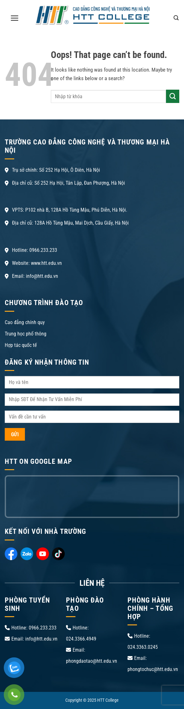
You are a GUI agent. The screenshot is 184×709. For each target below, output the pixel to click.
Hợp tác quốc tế (21, 345)
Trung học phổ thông (25, 334)
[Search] (176, 18)
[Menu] (14, 17)
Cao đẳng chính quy (25, 322)
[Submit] (172, 96)
